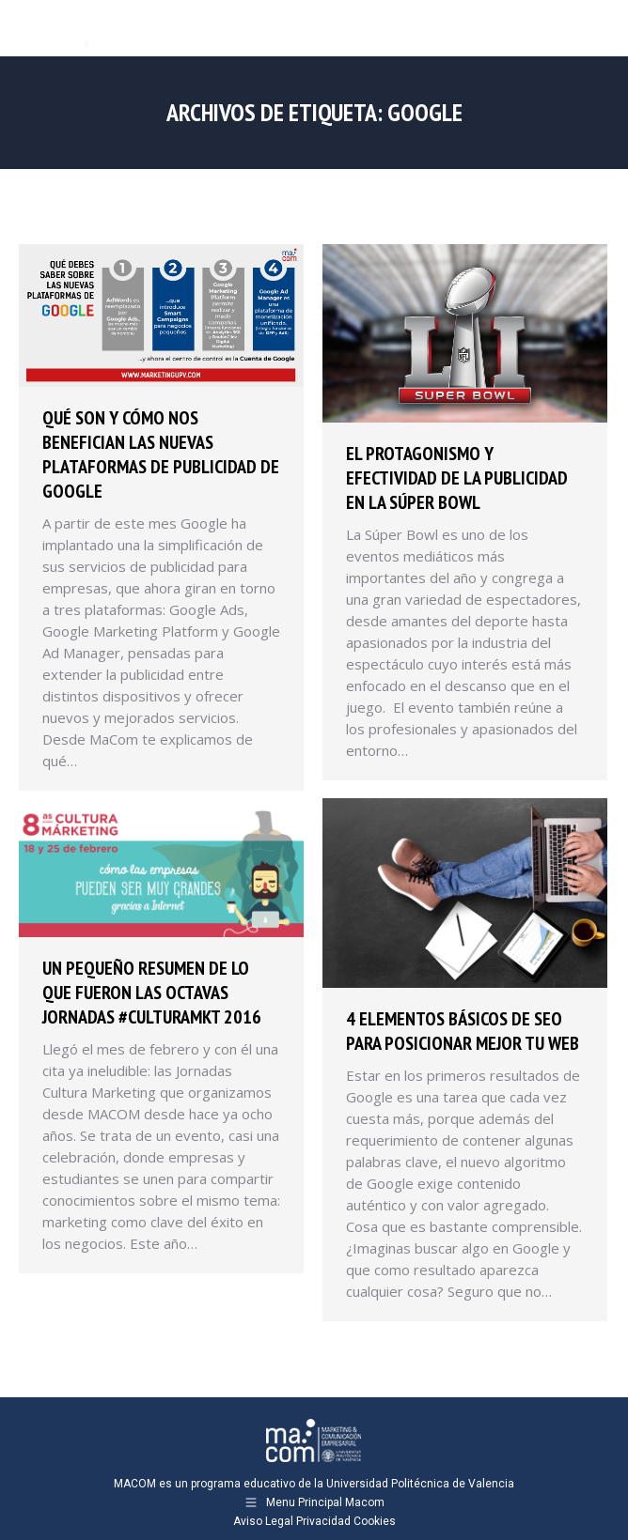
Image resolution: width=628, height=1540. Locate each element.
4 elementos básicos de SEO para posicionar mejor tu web (462, 1031)
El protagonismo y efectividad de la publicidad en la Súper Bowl (457, 478)
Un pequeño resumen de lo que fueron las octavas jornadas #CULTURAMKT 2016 (151, 992)
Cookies (374, 1521)
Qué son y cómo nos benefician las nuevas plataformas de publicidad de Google (160, 454)
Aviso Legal (263, 1521)
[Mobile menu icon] (598, 28)
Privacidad (323, 1521)
